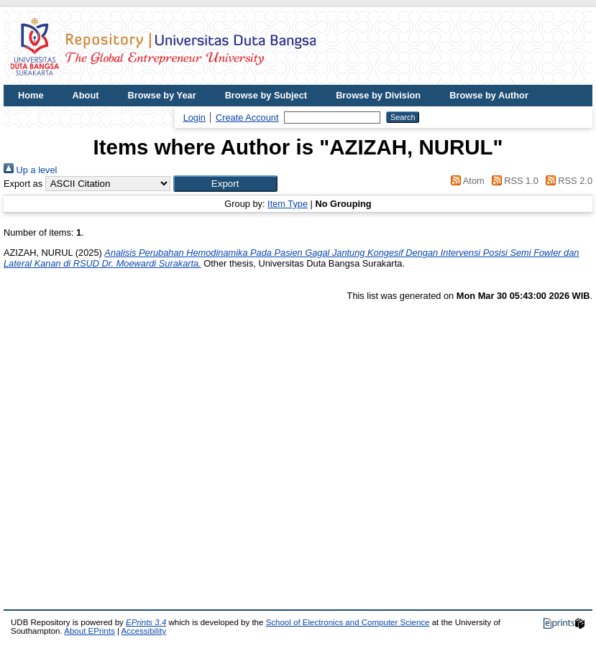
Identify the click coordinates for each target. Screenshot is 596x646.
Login (194, 117)
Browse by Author (488, 95)
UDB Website (46, 116)
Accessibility (143, 631)
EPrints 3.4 (146, 622)
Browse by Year (162, 95)
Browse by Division (378, 95)
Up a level (30, 170)
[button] (225, 183)
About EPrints (89, 631)
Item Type (287, 203)
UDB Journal (132, 116)
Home (31, 95)
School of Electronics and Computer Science (348, 622)
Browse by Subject (266, 95)
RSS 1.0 (512, 180)
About (86, 95)
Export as (23, 183)
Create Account (247, 117)
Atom (465, 180)
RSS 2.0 (566, 180)
